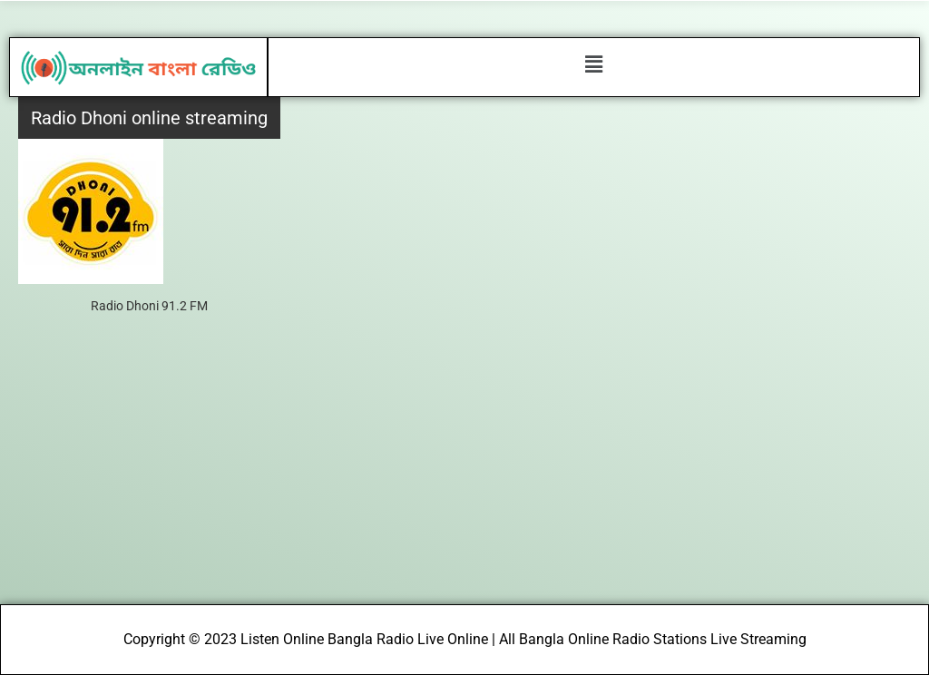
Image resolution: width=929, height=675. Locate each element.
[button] (593, 64)
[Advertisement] (464, 468)
